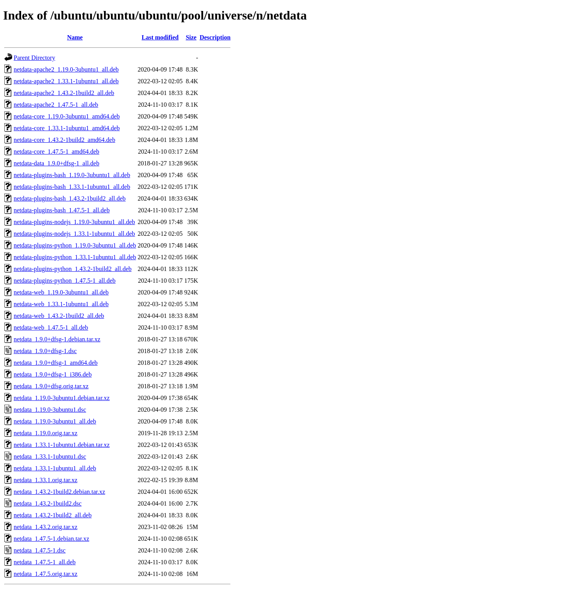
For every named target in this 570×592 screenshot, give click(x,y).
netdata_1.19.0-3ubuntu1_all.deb (55, 421)
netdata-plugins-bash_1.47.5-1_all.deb (62, 210)
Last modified (160, 37)
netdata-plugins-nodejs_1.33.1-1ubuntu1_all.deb (74, 233)
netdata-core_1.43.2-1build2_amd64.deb (64, 139)
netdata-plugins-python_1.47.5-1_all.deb (65, 280)
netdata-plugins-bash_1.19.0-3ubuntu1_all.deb (72, 175)
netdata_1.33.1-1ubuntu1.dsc (50, 456)
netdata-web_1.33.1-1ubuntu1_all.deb (61, 304)
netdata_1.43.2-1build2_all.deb (53, 515)
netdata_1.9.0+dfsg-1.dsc (45, 351)
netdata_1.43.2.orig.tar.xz (45, 527)
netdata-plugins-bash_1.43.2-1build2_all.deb (70, 198)
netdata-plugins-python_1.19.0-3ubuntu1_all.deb (75, 245)
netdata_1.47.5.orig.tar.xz (45, 573)
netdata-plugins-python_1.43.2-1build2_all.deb (73, 269)
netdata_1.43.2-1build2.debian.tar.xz (59, 491)
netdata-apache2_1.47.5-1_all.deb (56, 104)
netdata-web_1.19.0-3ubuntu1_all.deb (61, 292)
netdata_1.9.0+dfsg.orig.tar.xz (51, 386)
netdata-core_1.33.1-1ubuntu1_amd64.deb (67, 128)
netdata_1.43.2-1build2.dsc (48, 503)
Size (191, 37)
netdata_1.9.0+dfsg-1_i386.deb (53, 374)
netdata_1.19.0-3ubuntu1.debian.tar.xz (62, 398)
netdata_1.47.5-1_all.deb (45, 562)
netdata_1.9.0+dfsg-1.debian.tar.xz (57, 339)
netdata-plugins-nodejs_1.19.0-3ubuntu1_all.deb (74, 222)
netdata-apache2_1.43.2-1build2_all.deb (64, 93)
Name (75, 37)
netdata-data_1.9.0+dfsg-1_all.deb (56, 163)
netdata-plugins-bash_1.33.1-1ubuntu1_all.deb (72, 186)
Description (215, 37)
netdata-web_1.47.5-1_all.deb (51, 327)
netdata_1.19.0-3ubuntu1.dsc (50, 409)
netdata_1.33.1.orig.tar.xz (45, 480)
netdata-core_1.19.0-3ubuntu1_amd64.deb (67, 116)
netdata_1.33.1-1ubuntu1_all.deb (55, 468)
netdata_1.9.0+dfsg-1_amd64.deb (56, 362)
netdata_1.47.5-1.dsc (40, 550)
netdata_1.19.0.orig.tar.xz (45, 433)
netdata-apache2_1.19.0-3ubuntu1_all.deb (66, 69)
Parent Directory (34, 57)
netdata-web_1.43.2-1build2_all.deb (59, 315)
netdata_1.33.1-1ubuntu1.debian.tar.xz (62, 444)
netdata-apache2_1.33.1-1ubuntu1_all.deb (66, 81)
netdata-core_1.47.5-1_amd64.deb (56, 151)
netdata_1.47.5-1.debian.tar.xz (51, 538)
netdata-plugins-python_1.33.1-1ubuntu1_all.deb (75, 257)
